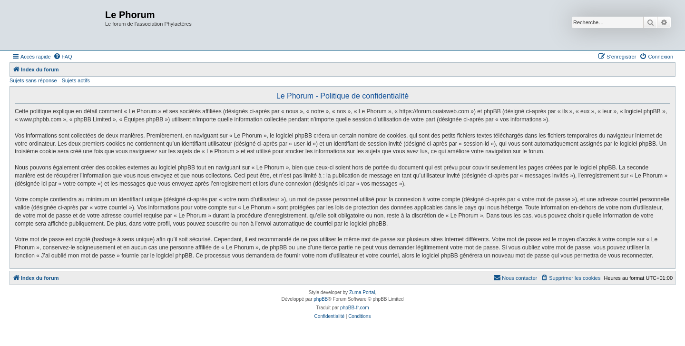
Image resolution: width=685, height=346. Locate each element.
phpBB (320, 299)
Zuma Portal (362, 292)
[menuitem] (62, 56)
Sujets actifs (76, 80)
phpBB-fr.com (354, 307)
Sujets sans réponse (33, 80)
